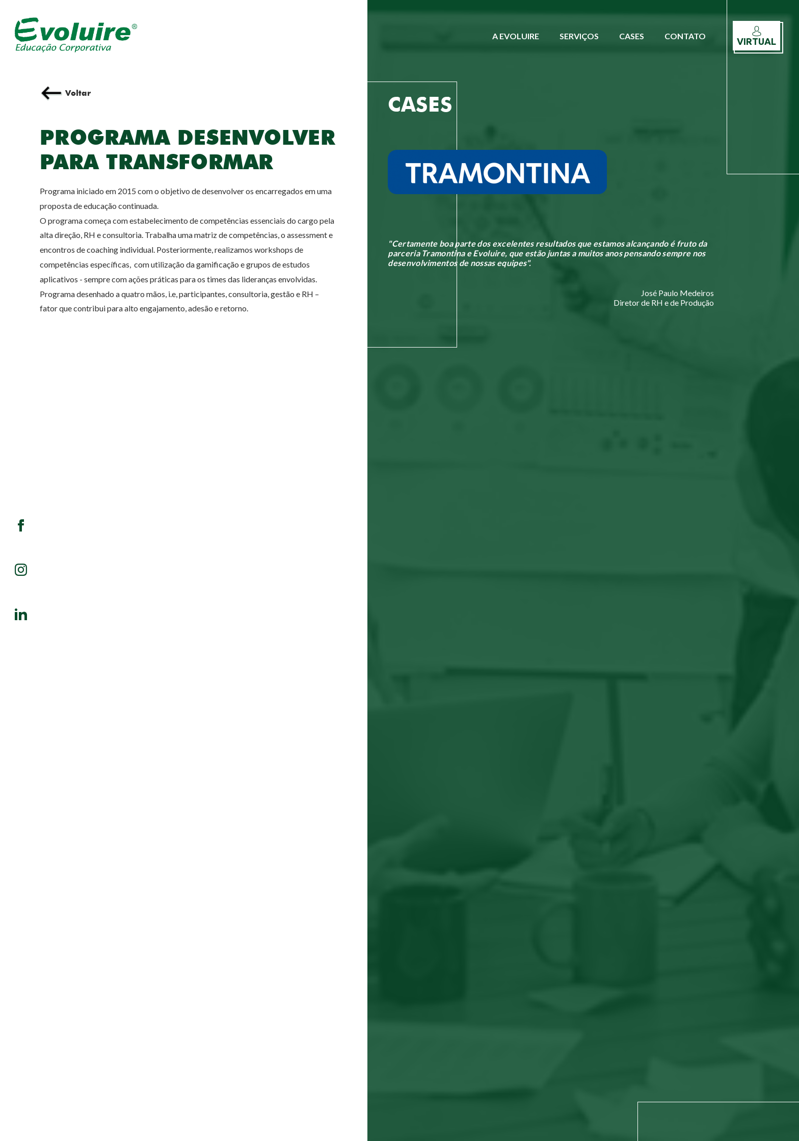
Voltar (65, 93)
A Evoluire (515, 36)
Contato (685, 36)
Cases (631, 36)
